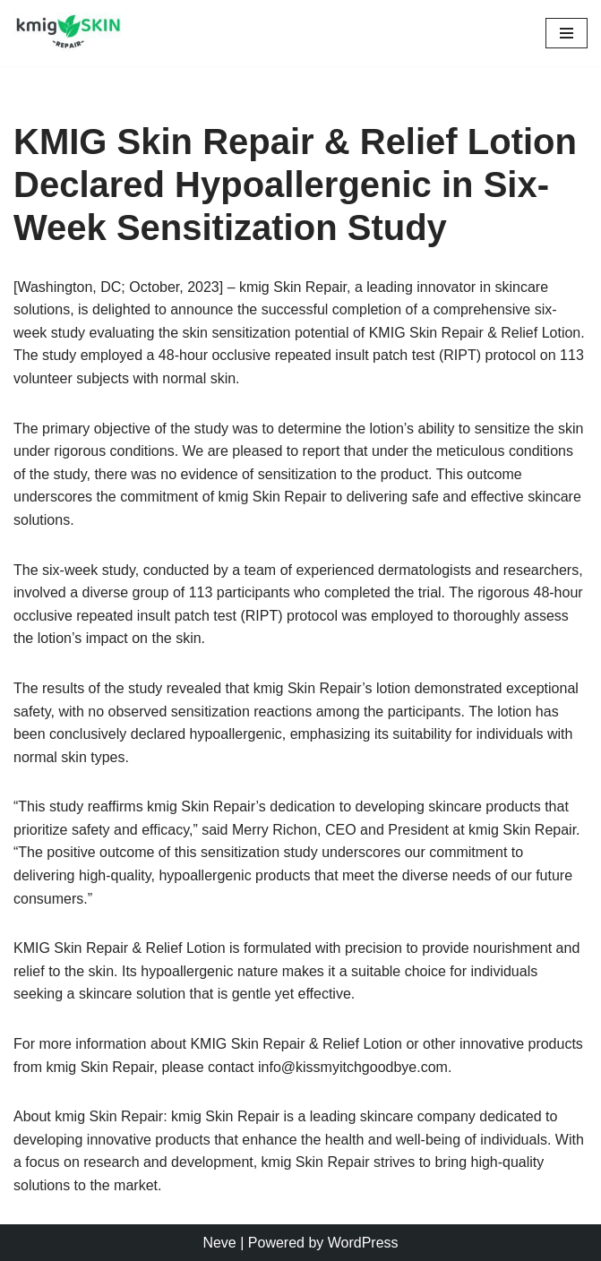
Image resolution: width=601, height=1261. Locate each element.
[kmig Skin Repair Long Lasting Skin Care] (71, 33)
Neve (219, 1242)
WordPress (363, 1242)
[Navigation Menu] (566, 33)
